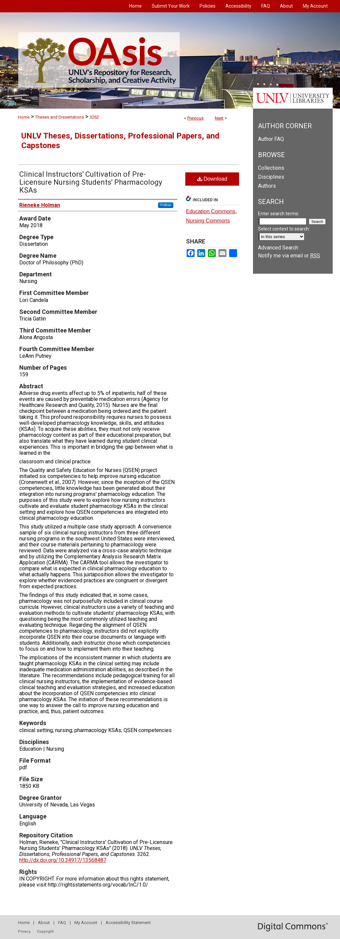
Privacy (24, 931)
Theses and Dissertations (59, 117)
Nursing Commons (208, 221)
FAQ (62, 922)
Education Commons (210, 211)
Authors (267, 186)
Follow (165, 205)
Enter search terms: (278, 213)
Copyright (45, 931)
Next (219, 118)
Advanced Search (278, 247)
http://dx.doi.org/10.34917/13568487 (62, 860)
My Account (85, 922)
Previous (195, 118)
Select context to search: (284, 229)
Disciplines (271, 177)
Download (212, 179)
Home (24, 117)
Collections (271, 168)
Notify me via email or (289, 255)
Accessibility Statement (128, 922)
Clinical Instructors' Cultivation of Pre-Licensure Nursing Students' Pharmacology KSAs (90, 182)
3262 (94, 117)
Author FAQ (271, 139)
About (44, 922)
